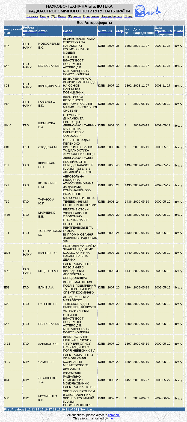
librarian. (114, 415)
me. (111, 418)
